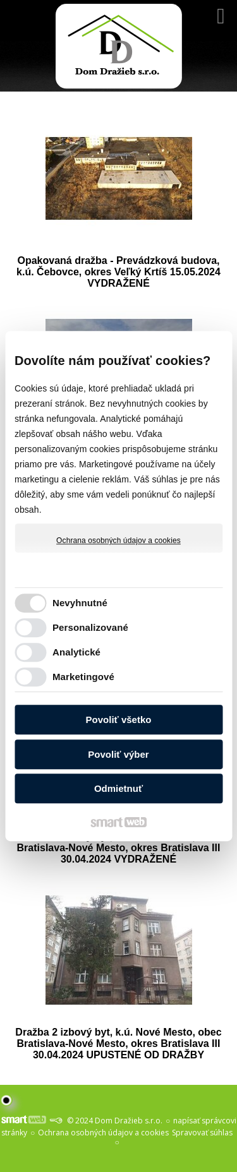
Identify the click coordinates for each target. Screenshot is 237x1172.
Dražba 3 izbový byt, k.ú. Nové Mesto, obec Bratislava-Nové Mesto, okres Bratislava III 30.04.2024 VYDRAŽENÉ (119, 847)
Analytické (76, 652)
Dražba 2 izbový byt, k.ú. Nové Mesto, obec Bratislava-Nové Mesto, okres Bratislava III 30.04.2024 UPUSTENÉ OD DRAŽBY (119, 1043)
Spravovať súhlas (202, 1132)
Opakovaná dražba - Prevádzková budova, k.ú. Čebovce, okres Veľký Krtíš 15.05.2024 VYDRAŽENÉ (119, 272)
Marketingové (83, 676)
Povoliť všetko (119, 719)
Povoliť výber (118, 754)
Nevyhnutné (79, 602)
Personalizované (90, 627)
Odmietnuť (118, 788)
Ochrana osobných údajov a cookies (118, 540)
